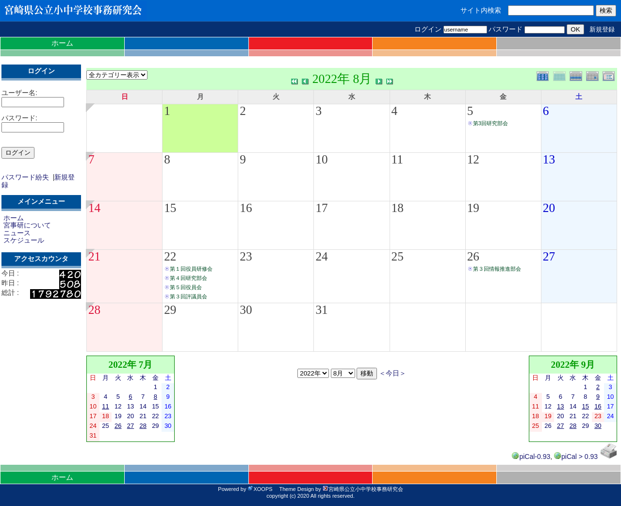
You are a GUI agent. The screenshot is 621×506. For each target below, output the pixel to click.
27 (549, 256)
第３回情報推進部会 (497, 269)
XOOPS (259, 489)
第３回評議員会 (188, 296)
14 (94, 207)
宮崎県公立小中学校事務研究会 (363, 489)
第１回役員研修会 (191, 269)
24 (321, 256)
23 (246, 256)
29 (170, 309)
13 (549, 159)
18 (398, 207)
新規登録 (602, 29)
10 (321, 159)
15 (170, 207)
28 (94, 309)
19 (473, 207)
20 (549, 207)
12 (473, 159)
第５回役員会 (186, 287)
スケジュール (23, 240)
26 (473, 256)
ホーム (62, 43)
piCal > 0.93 (576, 456)
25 (398, 256)
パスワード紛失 (25, 177)
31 (321, 309)
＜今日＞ (392, 373)
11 (397, 159)
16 (246, 207)
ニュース (17, 233)
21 (94, 256)
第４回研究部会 (188, 278)
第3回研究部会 (490, 123)
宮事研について (27, 225)
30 (246, 309)
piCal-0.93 (531, 456)
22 (170, 256)
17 (321, 207)
